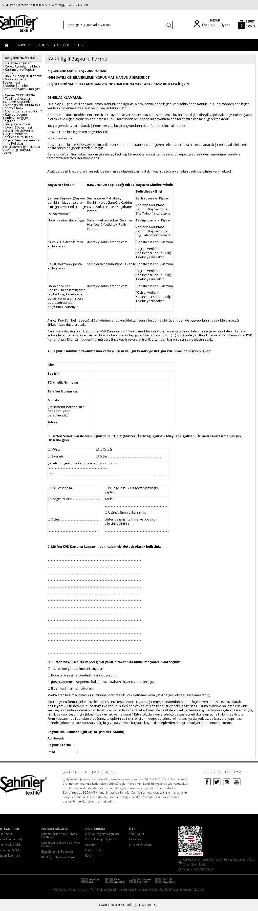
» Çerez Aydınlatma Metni (22, 66)
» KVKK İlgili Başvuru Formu (17, 151)
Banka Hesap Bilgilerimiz (102, 839)
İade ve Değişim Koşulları (102, 834)
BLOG (79, 45)
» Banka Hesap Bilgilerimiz (22, 76)
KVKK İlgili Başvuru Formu (58, 857)
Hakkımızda (93, 850)
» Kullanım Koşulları (17, 63)
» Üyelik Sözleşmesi (17, 127)
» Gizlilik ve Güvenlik (18, 130)
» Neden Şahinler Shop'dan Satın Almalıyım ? (22, 88)
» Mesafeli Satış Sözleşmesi (14, 81)
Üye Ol (225, 25)
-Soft (103, 905)
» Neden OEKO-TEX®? (19, 95)
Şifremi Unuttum (140, 845)
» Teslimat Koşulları (17, 98)
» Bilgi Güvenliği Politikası (21, 146)
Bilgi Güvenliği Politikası (57, 851)
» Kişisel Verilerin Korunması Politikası (18, 135)
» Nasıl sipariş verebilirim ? (22, 111)
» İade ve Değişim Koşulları (16, 119)
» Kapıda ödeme (15, 114)
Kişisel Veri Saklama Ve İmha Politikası (60, 844)
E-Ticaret (114, 905)
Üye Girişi (208, 25)
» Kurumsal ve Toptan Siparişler (19, 71)
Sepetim (91, 845)
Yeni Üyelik (136, 834)
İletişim (90, 855)
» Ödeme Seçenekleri (19, 101)
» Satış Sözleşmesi (16, 124)
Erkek (39, 45)
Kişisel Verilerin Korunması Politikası (59, 835)
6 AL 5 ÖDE (62, 45)
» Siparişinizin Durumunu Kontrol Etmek (21, 106)
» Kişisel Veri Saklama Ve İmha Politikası (21, 142)
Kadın (20, 45)
